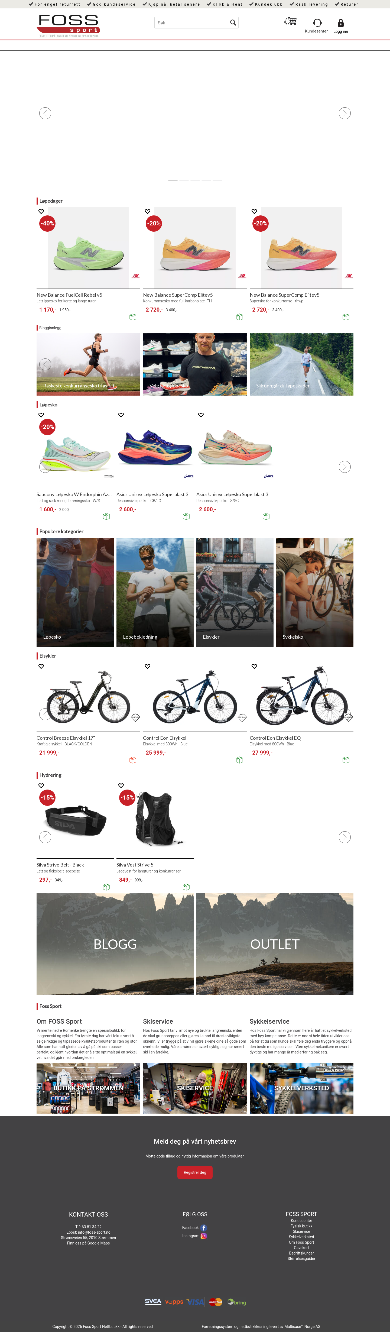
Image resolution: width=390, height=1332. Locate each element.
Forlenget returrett (58, 4)
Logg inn (340, 31)
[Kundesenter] (317, 23)
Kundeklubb (269, 4)
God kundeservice (114, 4)
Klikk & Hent (228, 4)
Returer (350, 4)
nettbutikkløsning (253, 1326)
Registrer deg (195, 1172)
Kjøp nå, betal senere (174, 4)
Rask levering (312, 4)
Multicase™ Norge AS (302, 1326)
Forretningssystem (217, 1326)
